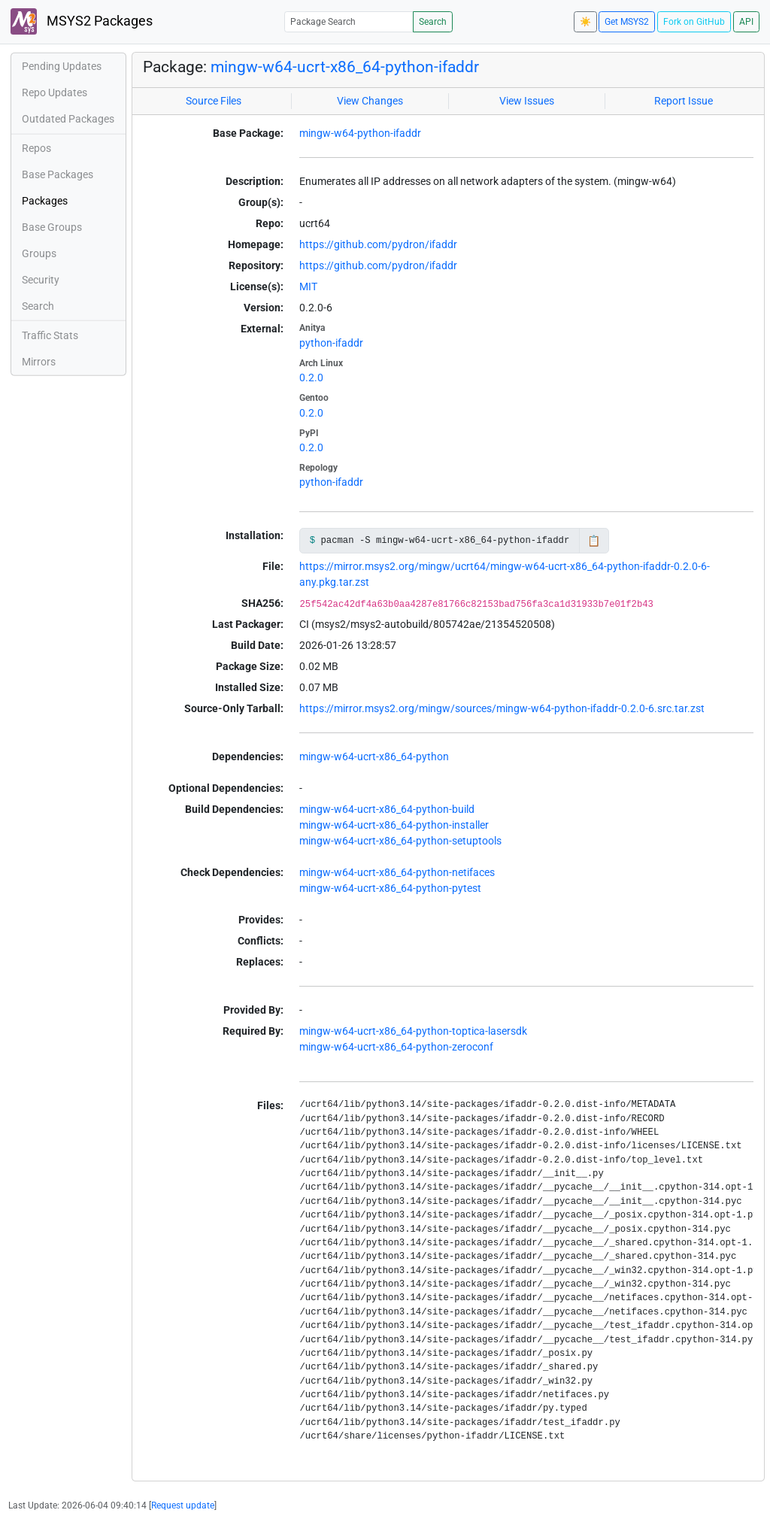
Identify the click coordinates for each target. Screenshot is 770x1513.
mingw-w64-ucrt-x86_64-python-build (386, 809)
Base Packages (57, 174)
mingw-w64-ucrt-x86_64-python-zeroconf (396, 1047)
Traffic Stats (50, 335)
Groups (39, 253)
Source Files (213, 101)
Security (40, 280)
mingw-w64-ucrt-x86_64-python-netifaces (397, 872)
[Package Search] (349, 21)
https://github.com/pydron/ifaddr (378, 244)
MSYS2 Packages (82, 21)
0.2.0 (311, 377)
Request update (182, 1505)
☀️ (585, 22)
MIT (308, 286)
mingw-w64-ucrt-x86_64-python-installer (394, 825)
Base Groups (52, 227)
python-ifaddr (331, 343)
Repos (36, 148)
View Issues (526, 101)
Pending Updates (62, 66)
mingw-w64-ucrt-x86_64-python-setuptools (400, 841)
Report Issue (683, 101)
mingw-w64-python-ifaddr (360, 133)
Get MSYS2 (627, 22)
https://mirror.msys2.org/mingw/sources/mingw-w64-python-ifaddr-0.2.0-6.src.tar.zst (502, 708)
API (746, 22)
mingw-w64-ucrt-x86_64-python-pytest (390, 888)
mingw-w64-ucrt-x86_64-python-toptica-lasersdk (413, 1031)
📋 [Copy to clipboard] (593, 541)
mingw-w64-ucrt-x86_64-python (374, 756)
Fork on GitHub (694, 22)
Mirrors (39, 362)
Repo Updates (54, 92)
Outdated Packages (68, 119)
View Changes (370, 101)
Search (433, 22)
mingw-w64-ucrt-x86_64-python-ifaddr (345, 67)
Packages (45, 201)
